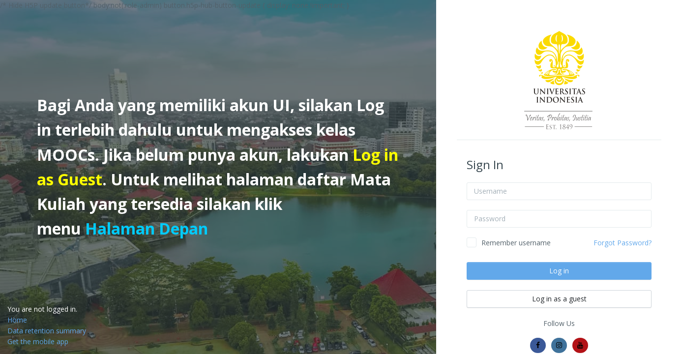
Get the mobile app (37, 341)
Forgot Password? (622, 242)
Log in (559, 270)
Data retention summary (46, 330)
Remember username (516, 242)
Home (17, 319)
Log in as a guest (559, 298)
